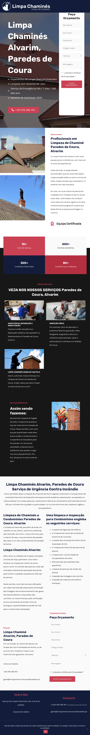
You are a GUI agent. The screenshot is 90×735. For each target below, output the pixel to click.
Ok (45, 732)
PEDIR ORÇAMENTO (72, 84)
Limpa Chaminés (59, 157)
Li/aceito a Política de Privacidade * (68, 673)
